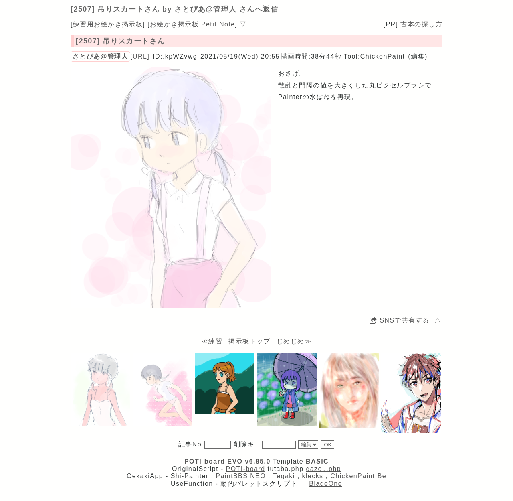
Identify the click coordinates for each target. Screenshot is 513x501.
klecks (312, 476)
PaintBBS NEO (241, 476)
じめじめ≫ (294, 341)
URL (140, 56)
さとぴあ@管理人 (100, 56)
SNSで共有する (400, 320)
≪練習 (212, 341)
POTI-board (245, 468)
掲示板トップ (249, 341)
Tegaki (284, 476)
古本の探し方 (421, 24)
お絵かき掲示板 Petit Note (192, 24)
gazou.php (323, 468)
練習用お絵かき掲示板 (108, 24)
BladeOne (325, 483)
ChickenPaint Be (358, 476)
